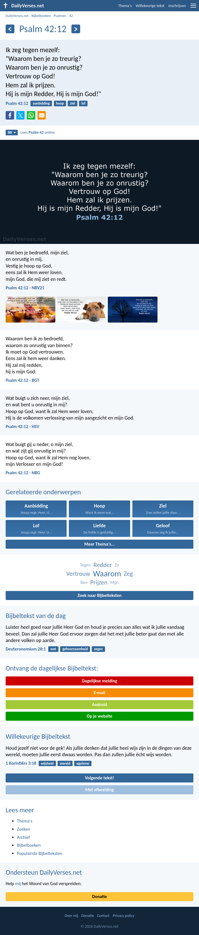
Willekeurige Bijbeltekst (38, 736)
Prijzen (99, 582)
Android (99, 704)
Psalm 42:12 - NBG (23, 472)
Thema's (125, 5)
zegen (98, 649)
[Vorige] (10, 29)
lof (83, 103)
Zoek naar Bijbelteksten (100, 595)
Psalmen (60, 16)
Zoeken (23, 829)
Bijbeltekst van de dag (36, 616)
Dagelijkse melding (99, 680)
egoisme (82, 763)
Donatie (99, 896)
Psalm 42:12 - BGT (22, 380)
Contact (103, 915)
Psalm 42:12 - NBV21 (25, 287)
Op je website (99, 716)
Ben (84, 582)
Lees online (37, 132)
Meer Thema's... (99, 544)
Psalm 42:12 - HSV (22, 426)
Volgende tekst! (99, 777)
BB (12, 132)
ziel (72, 103)
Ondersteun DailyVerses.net (44, 872)
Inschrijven (177, 5)
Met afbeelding (99, 789)
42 (71, 16)
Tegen (85, 565)
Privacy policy (123, 915)
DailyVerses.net (17, 16)
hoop (60, 103)
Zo (117, 565)
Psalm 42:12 (17, 103)
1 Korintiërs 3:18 (21, 763)
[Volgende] (75, 29)
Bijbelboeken (41, 16)
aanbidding (41, 103)
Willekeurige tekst (150, 5)
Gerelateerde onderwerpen (43, 492)
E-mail (99, 692)
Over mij (71, 915)
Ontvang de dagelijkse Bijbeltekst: (52, 668)
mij (18, 883)
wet (53, 649)
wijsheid (47, 763)
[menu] (193, 8)
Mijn (114, 582)
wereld (65, 763)
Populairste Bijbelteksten (39, 853)
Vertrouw (78, 573)
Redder (102, 565)
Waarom (107, 574)
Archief (23, 837)
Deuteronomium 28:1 (26, 649)
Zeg (128, 573)
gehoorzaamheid (75, 649)
